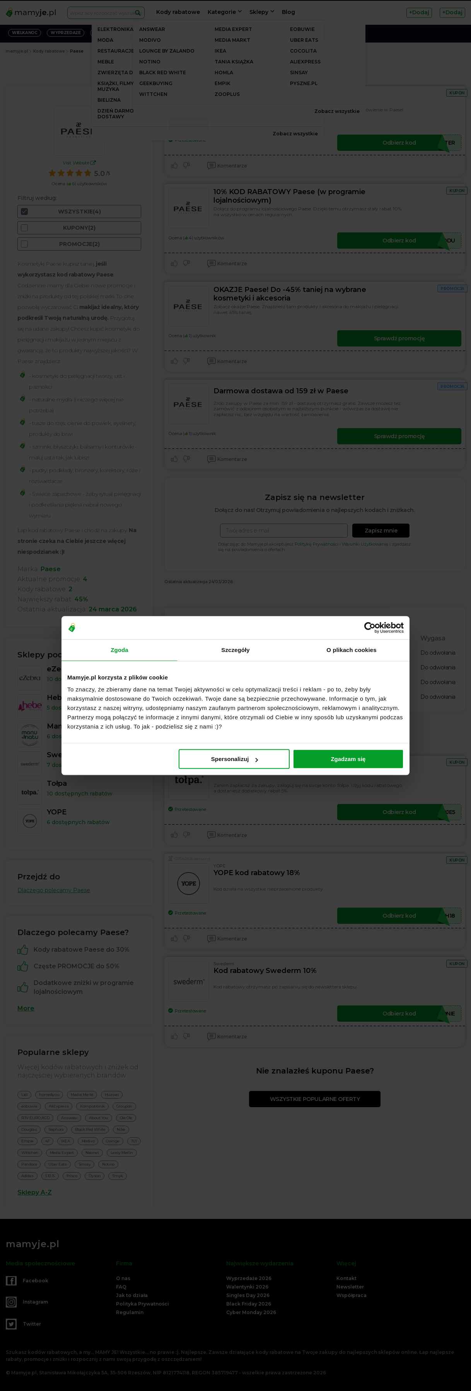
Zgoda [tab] (119, 650)
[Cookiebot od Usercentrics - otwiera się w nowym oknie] (370, 627)
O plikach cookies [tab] (351, 650)
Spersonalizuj (234, 759)
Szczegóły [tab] (235, 650)
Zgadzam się (348, 759)
